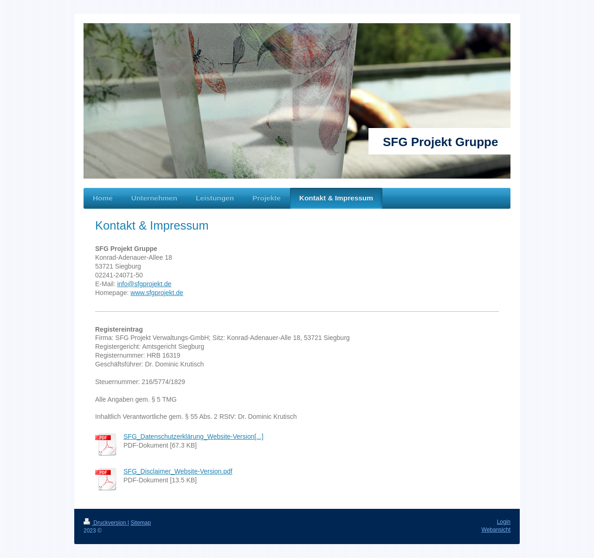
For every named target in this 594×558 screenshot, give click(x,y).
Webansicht (496, 529)
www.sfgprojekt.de (156, 292)
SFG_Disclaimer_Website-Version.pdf (177, 471)
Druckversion (106, 523)
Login (503, 522)
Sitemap (140, 523)
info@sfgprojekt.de (144, 284)
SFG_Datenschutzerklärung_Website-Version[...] (193, 436)
